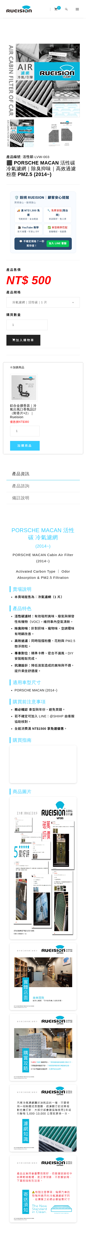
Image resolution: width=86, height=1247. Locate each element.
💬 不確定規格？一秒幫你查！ (31, 243)
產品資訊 (21, 474)
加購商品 (24, 445)
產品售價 (13, 270)
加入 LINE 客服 (58, 243)
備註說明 (21, 498)
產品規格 (13, 292)
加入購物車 (23, 340)
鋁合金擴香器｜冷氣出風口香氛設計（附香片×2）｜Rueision (23, 411)
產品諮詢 (21, 486)
